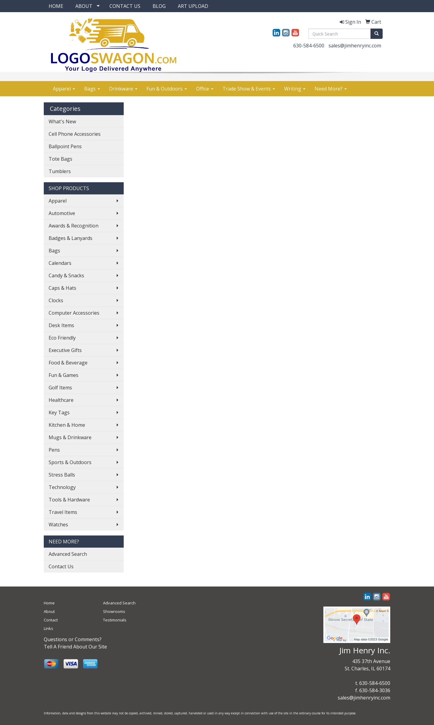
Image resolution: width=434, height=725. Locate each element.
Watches (58, 524)
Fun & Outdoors (166, 88)
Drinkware (123, 88)
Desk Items (61, 325)
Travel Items (63, 512)
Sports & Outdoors (70, 462)
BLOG (159, 6)
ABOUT (83, 6)
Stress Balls (62, 474)
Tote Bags (60, 159)
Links (48, 628)
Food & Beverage (68, 362)
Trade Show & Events (248, 88)
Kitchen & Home (67, 425)
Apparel (64, 88)
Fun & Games (63, 375)
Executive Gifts (65, 350)
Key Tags (59, 412)
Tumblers (60, 171)
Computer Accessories (74, 312)
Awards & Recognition (73, 225)
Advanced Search (68, 554)
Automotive (62, 213)
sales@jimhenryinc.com (355, 45)
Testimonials (114, 620)
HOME (56, 6)
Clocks (56, 300)
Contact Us (61, 566)
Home (49, 603)
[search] (376, 34)
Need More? (331, 88)
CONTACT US (124, 6)
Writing (294, 88)
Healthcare (61, 400)
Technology (62, 487)
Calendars (60, 263)
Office (204, 88)
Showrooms (114, 611)
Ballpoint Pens (65, 146)
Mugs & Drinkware (70, 437)
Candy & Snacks (66, 275)
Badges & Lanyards (70, 238)
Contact (51, 620)
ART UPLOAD (193, 6)
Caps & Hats (62, 288)
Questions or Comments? (73, 639)
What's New (62, 121)
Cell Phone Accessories (75, 134)
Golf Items (60, 387)
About (49, 611)
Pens (54, 449)
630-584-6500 (308, 45)
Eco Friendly (62, 337)
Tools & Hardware (69, 499)
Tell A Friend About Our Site (75, 646)
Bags (92, 88)
